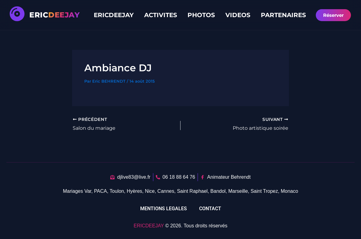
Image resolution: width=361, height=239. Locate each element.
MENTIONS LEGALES (163, 208)
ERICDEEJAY (114, 15)
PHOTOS (201, 15)
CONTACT (210, 208)
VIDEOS (237, 15)
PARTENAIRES (283, 15)
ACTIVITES (160, 15)
